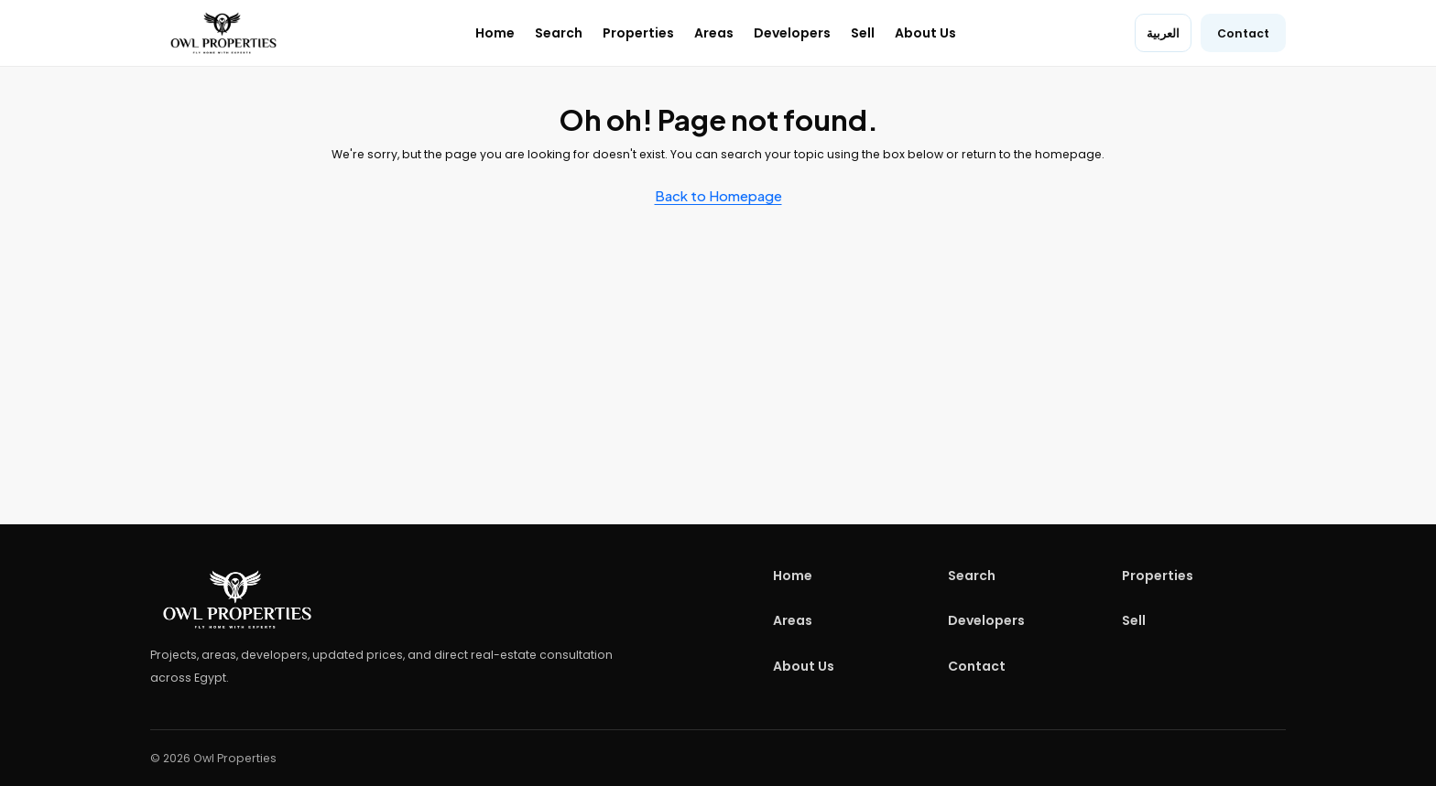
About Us (925, 33)
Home (495, 33)
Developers (792, 33)
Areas (714, 33)
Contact (1243, 33)
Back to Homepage (718, 195)
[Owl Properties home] (223, 33)
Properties (638, 33)
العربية (1163, 33)
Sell (863, 33)
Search (558, 33)
